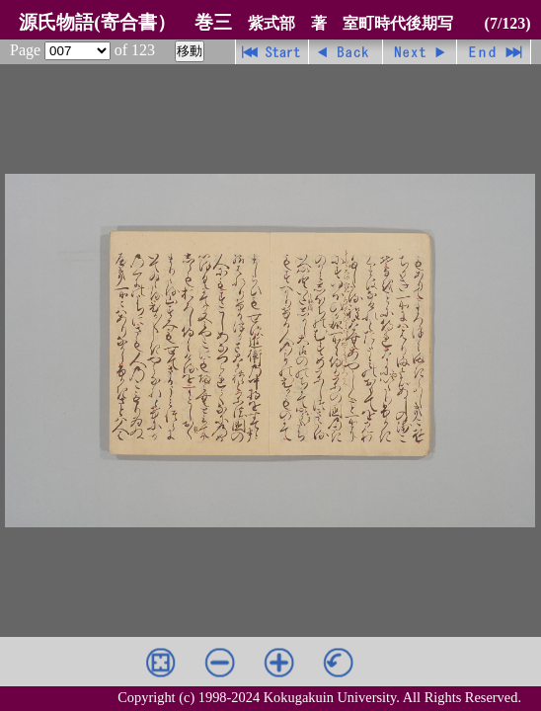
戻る (346, 52)
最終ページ (494, 52)
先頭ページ (272, 52)
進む (420, 52)
